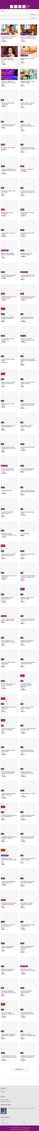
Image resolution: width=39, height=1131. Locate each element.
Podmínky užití (13, 1129)
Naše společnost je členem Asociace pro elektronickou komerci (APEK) (21, 1108)
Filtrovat (33, 18)
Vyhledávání (15, 6)
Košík (28, 6)
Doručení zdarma (4, 1099)
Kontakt (19, 6)
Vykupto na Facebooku (6, 1101)
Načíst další (18, 1069)
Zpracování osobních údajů (23, 1129)
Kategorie (33, 14)
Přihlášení (24, 6)
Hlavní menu (11, 6)
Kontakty (3, 1091)
